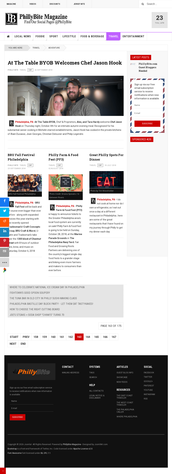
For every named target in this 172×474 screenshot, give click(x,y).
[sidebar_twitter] (4, 212)
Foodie (41, 37)
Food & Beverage (93, 37)
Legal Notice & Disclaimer (96, 396)
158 (36, 337)
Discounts (55, 4)
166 (105, 337)
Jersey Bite (79, 4)
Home (8, 36)
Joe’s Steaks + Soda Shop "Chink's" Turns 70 (37, 314)
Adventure (54, 48)
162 (70, 337)
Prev (26, 337)
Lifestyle (70, 37)
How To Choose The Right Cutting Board (35, 309)
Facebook (149, 372)
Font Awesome (15, 453)
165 (96, 337)
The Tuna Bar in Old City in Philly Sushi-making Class (43, 298)
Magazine (11, 4)
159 (44, 337)
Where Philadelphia (127, 416)
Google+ (148, 381)
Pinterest (149, 386)
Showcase (122, 377)
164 (88, 337)
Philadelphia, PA (24, 122)
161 (62, 337)
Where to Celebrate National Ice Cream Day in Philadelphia (47, 287)
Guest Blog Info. (125, 372)
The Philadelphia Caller (125, 410)
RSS (145, 399)
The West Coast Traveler (125, 403)
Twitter (148, 377)
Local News (24, 37)
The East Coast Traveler (125, 396)
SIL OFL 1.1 (46, 453)
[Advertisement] (147, 196)
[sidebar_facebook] (4, 202)
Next (13, 343)
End (23, 343)
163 (79, 337)
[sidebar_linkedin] (4, 232)
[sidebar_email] (4, 252)
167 (114, 337)
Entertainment (133, 36)
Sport (53, 36)
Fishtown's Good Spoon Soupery (30, 292)
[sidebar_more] (4, 262)
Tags (91, 372)
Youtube (148, 390)
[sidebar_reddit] (4, 222)
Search (93, 377)
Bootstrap (12, 449)
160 (53, 337)
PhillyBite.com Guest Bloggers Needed (148, 67)
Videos (33, 4)
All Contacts (96, 391)
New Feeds (122, 382)
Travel (115, 37)
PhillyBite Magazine (72, 444)
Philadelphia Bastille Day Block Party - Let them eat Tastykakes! (51, 303)
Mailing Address (70, 372)
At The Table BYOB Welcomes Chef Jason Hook (65, 62)
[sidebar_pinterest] (4, 242)
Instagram (149, 394)
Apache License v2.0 (82, 449)
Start (14, 337)
